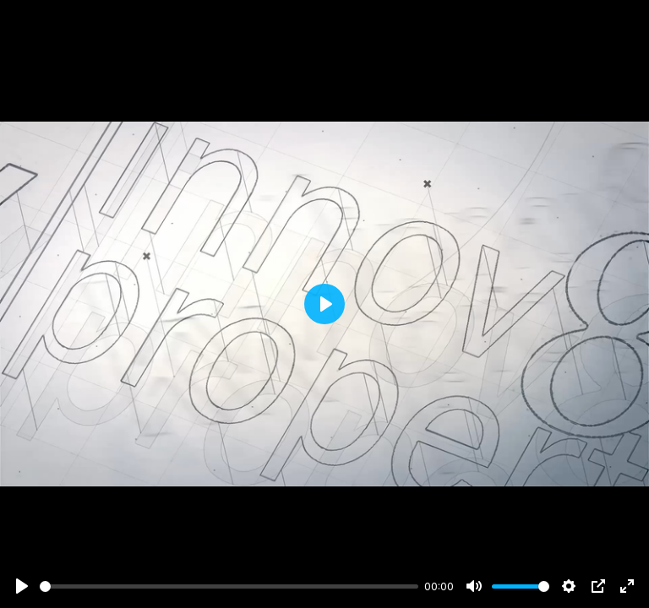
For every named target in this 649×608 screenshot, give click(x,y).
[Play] (21, 586)
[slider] (229, 586)
